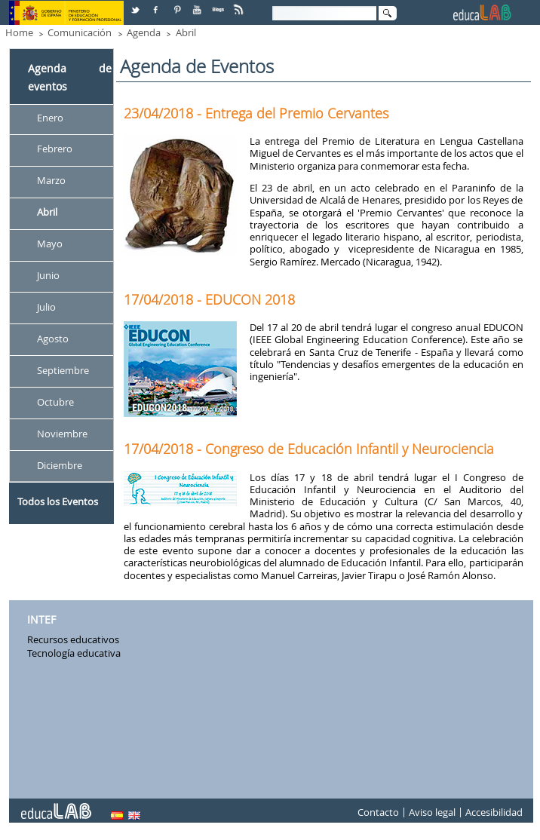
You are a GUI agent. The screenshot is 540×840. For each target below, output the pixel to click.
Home (19, 32)
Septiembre (63, 370)
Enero (50, 117)
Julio (46, 307)
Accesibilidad (494, 813)
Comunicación (80, 32)
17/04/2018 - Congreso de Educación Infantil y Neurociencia (309, 449)
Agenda (144, 32)
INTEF (41, 619)
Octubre (55, 402)
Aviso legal (432, 813)
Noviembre (62, 433)
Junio (48, 275)
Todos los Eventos (57, 501)
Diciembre (59, 465)
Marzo (51, 181)
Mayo (50, 244)
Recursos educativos (73, 639)
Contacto (378, 813)
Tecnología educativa (74, 653)
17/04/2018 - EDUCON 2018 (209, 299)
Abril (186, 32)
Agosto (53, 338)
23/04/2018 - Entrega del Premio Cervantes (256, 113)
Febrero (54, 149)
